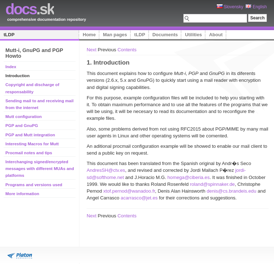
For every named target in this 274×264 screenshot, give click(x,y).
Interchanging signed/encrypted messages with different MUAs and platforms (39, 169)
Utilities (193, 34)
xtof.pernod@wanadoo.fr (129, 191)
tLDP (9, 34)
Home (89, 34)
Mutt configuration (23, 116)
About (216, 34)
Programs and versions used (33, 185)
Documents (165, 34)
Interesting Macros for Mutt (32, 144)
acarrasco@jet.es (139, 198)
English (256, 6)
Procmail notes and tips (28, 153)
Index (10, 67)
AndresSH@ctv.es (106, 170)
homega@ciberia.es (189, 177)
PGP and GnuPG (21, 125)
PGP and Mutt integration (30, 135)
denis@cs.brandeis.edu (231, 191)
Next (91, 49)
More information (22, 194)
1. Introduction (108, 62)
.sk (29, 9)
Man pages (115, 34)
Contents (127, 49)
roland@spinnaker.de (212, 184)
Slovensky (230, 6)
